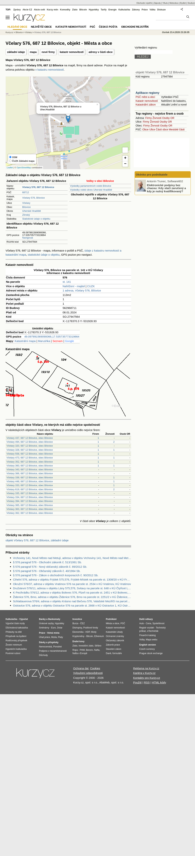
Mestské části (177, 129)
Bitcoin (83, 9)
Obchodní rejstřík (144, 3)
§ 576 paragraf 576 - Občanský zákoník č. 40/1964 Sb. (47, 571)
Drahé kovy (78, 641)
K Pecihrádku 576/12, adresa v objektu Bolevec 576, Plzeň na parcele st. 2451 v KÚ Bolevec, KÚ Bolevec (72, 592)
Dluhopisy (77, 627)
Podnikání (111, 619)
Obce (145, 129)
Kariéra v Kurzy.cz (144, 673)
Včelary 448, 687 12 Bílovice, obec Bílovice (29, 481)
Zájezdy (157, 3)
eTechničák (152, 631)
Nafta (97, 650)
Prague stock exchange (150, 653)
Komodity (65, 9)
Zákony (136, 9)
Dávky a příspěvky (48, 642)
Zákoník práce (113, 644)
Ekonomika (77, 632)
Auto (141, 623)
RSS (147, 682)
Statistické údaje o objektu (36, 218)
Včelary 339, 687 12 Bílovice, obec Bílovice (29, 477)
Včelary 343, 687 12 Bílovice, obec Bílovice (29, 469)
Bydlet (183, 3)
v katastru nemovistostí (49, 69)
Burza (75, 623)
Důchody (43, 655)
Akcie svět (39, 9)
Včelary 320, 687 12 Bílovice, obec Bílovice (29, 445)
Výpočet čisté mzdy (15, 623)
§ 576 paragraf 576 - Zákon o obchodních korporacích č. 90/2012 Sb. (55, 575)
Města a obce (112, 623)
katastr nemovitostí (72, 52)
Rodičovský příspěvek (16, 640)
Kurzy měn (52, 9)
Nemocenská (45, 646)
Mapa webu (151, 639)
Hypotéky (94, 9)
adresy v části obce (101, 52)
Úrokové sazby (46, 623)
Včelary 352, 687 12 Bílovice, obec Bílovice (29, 461)
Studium (191, 3)
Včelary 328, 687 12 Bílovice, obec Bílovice (29, 449)
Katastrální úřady (114, 632)
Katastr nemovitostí (147, 100)
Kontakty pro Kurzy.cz (146, 677)
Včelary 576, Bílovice (33, 197)
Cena (148, 623)
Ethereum (99, 636)
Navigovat (27, 237)
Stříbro (98, 645)
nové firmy (48, 52)
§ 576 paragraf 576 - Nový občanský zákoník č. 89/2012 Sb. (50, 566)
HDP (87, 632)
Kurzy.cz (9, 32)
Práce (145, 9)
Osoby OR (168, 117)
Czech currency (147, 649)
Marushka (44, 341)
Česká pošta (108, 26)
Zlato (75, 9)
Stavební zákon (113, 649)
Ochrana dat (81, 668)
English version (147, 644)
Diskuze (161, 9)
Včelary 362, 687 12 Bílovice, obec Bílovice (29, 513)
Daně (108, 653)
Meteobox (174, 3)
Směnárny (44, 627)
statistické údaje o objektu (44, 254)
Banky (42, 619)
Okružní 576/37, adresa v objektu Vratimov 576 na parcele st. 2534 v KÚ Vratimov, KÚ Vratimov (72, 584)
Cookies (95, 668)
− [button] (125, 164)
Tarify (104, 9)
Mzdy (94, 632)
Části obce (162, 129)
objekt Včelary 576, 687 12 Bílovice (160, 72)
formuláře (117, 653)
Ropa (75, 650)
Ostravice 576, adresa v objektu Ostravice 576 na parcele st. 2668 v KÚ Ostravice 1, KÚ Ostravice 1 (72, 605)
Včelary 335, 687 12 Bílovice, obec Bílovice (29, 493)
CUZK (91, 286)
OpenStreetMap (24, 167)
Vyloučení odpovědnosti (88, 673)
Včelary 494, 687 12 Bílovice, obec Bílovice (29, 441)
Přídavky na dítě (14, 632)
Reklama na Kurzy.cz (146, 668)
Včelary (26, 203)
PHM (82, 650)
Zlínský (26, 214)
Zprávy (17, 9)
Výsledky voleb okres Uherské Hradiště (91, 189)
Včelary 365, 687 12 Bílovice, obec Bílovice (29, 505)
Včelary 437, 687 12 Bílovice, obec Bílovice (29, 438)
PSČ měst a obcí (145, 96)
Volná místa (53, 633)
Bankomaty (54, 619)
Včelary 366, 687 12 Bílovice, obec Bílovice (29, 473)
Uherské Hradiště (31, 211)
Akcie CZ (27, 9)
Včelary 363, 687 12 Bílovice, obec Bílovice (29, 509)
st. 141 (67, 281)
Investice (77, 619)
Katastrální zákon (146, 104)
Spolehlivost (158, 623)
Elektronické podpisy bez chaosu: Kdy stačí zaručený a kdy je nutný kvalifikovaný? (166, 188)
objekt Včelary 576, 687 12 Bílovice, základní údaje (37, 540)
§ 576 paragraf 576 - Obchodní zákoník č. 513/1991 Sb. (47, 562)
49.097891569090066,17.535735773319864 (51, 336)
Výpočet (23, 619)
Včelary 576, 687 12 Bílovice (47, 32)
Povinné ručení (13, 653)
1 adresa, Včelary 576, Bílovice (82, 290)
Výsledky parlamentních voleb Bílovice (90, 185)
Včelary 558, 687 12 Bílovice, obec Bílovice (29, 453)
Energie (112, 9)
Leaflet (10, 167)
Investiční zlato (86, 645)
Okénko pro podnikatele (152, 174)
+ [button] (125, 158)
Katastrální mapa (25, 341)
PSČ (92, 26)
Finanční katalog (147, 635)
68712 (25, 192)
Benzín (89, 650)
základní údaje (16, 52)
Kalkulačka (124, 9)
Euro (53, 627)
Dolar (59, 627)
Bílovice (26, 207)
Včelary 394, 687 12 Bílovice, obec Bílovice (29, 501)
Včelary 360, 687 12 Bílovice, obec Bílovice (29, 465)
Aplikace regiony (147, 92)
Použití (137, 682)
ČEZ (82, 623)
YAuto (165, 3)
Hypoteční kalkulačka (16, 649)
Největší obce (41, 26)
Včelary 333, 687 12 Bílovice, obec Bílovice (29, 485)
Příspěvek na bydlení (16, 636)
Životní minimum (14, 644)
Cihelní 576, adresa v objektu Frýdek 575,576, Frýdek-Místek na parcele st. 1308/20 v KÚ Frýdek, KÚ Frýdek (72, 579)
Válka (152, 9)
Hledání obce (17, 26)
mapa (33, 52)
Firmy (148, 117)
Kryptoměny (78, 636)
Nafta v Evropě (79, 653)
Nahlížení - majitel (74, 286)
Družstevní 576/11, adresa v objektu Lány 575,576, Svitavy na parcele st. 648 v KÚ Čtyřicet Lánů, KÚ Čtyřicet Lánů (72, 588)
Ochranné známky (115, 636)
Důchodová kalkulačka (17, 627)
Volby (141, 639)
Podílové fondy (90, 627)
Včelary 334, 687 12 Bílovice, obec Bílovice (29, 497)
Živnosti (156, 117)
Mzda (54, 637)
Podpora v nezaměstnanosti (53, 651)
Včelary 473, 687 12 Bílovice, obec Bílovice (29, 457)
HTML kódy (159, 682)
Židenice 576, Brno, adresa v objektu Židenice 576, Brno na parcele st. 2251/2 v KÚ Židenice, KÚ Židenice (72, 597)
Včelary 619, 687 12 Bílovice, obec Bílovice (29, 489)
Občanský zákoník (115, 640)
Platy (60, 637)
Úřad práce (44, 637)
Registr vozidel (146, 627)
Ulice (152, 129)
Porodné (57, 646)
